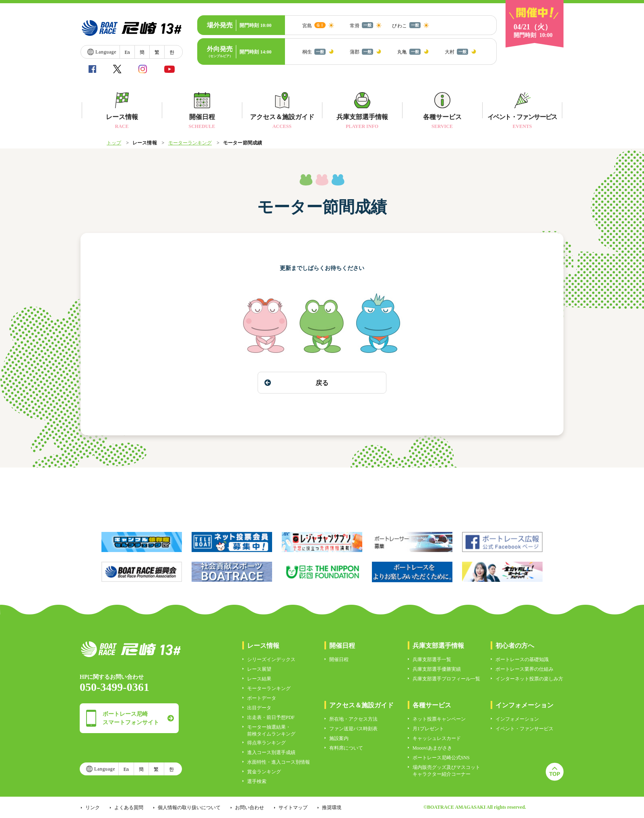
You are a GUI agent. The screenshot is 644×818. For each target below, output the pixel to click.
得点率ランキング (266, 743)
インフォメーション (517, 719)
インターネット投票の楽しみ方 (529, 679)
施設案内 (339, 738)
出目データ (259, 708)
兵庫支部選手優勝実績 (437, 669)
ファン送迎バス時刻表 (353, 728)
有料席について (346, 748)
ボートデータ (261, 698)
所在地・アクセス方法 (353, 719)
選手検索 (256, 781)
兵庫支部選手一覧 (432, 659)
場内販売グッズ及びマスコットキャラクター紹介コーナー (446, 770)
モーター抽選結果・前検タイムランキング (271, 730)
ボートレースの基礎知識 (522, 659)
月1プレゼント (428, 728)
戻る (296, 382)
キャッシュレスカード (437, 738)
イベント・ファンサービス (524, 728)
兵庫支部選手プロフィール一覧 (446, 679)
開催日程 (339, 659)
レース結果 (259, 679)
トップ (114, 143)
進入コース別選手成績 (271, 752)
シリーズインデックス (271, 659)
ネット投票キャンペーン (439, 719)
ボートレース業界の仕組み (524, 669)
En (127, 52)
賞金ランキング (264, 772)
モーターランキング (190, 143)
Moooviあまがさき (432, 748)
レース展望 (259, 669)
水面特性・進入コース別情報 (278, 762)
